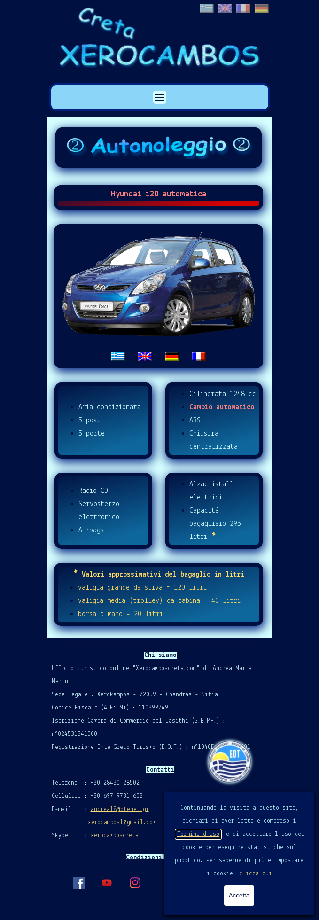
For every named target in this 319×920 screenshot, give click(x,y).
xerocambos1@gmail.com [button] (122, 822)
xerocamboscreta (115, 836)
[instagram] (135, 882)
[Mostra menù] (159, 97)
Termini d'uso (198, 834)
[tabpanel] (158, 296)
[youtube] (106, 882)
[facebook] (78, 882)
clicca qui (255, 874)
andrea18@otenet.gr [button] (120, 809)
